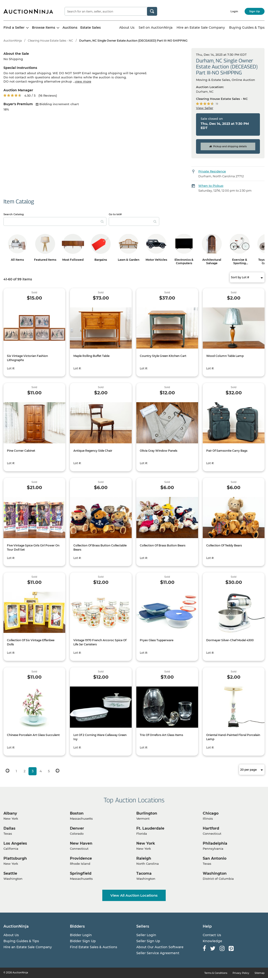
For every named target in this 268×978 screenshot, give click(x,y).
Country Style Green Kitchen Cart (163, 356)
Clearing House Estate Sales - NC (50, 40)
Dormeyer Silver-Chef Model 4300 (230, 640)
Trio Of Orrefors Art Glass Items (161, 735)
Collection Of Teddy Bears (224, 545)
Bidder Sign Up (83, 941)
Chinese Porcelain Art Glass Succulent (33, 735)
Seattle (10, 873)
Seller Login (146, 935)
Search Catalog (13, 214)
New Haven (81, 843)
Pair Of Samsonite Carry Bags (226, 450)
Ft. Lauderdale (150, 828)
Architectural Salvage (211, 261)
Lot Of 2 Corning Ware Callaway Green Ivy (100, 737)
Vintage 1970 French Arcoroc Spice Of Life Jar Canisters (99, 642)
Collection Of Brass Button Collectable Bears (100, 547)
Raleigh (143, 858)
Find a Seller (16, 27)
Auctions (69, 27)
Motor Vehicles (156, 259)
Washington (215, 873)
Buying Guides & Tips (247, 27)
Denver (77, 828)
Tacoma (144, 873)
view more (83, 81)
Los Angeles (15, 843)
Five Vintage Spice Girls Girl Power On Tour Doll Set (33, 547)
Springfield (80, 873)
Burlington (146, 813)
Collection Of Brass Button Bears (162, 545)
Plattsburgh (15, 858)
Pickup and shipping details (228, 146)
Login (234, 11)
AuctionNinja (12, 40)
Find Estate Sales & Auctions (93, 947)
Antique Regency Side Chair (92, 450)
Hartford (211, 828)
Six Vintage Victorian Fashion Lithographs (27, 358)
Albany (10, 813)
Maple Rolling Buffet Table (91, 356)
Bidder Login (81, 935)
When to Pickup (210, 185)
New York (145, 843)
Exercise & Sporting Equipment (239, 263)
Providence (81, 858)
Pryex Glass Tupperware (156, 640)
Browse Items (45, 27)
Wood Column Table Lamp (225, 356)
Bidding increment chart (57, 104)
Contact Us (212, 935)
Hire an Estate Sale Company (201, 27)
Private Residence (212, 171)
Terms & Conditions (215, 973)
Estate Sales (90, 27)
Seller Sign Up (148, 941)
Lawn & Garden (128, 259)
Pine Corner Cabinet (21, 450)
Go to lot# (115, 214)
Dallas (9, 828)
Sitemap (260, 973)
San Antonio (214, 858)
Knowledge (212, 941)
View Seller (204, 108)
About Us (126, 27)
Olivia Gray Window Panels (158, 450)
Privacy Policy (241, 973)
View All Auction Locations (134, 895)
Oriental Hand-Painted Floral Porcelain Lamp (233, 737)
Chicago (210, 813)
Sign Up (254, 11)
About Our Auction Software (160, 947)
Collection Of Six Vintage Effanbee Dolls (30, 642)
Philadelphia (215, 843)
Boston (77, 813)
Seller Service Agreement (157, 953)
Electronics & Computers (184, 261)
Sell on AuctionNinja (155, 27)
